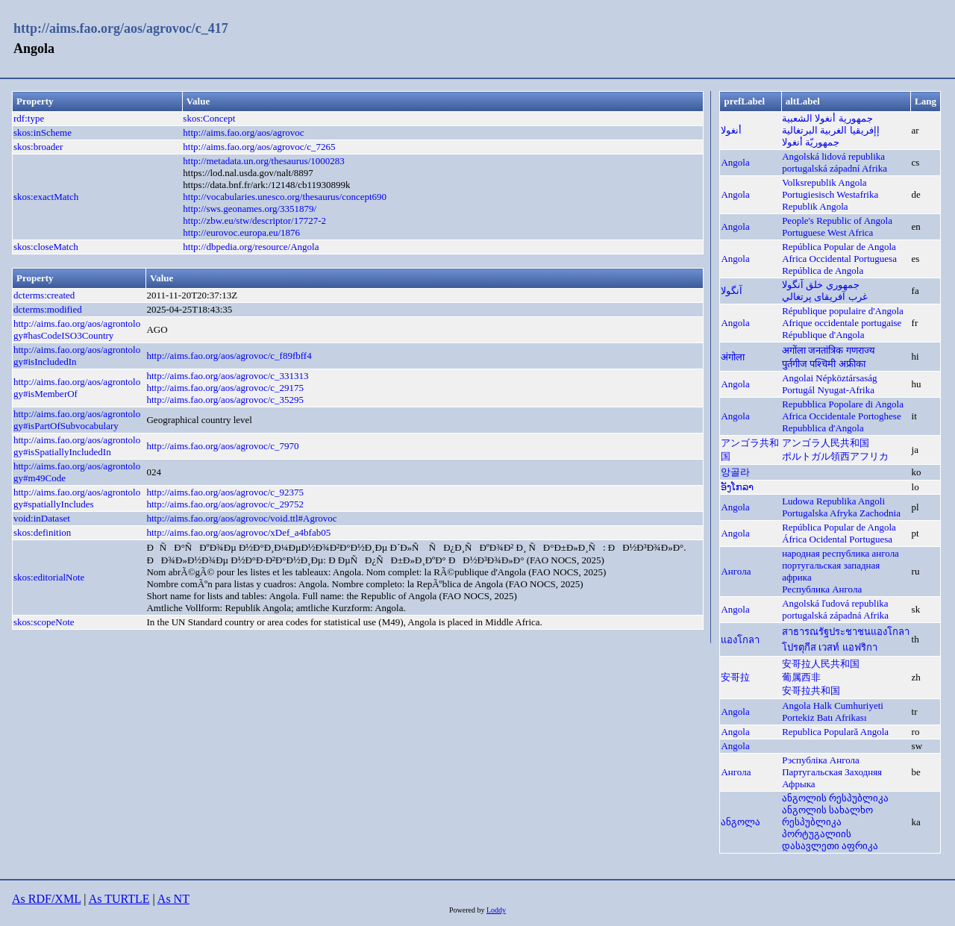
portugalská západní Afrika (834, 168)
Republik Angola (815, 206)
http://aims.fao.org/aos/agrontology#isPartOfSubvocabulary (76, 419)
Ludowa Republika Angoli (833, 501)
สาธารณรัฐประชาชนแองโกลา (845, 631)
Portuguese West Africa (827, 232)
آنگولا (731, 290)
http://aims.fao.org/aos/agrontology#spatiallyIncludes (76, 498)
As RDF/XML (46, 898)
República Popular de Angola (839, 246)
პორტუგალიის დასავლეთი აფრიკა (830, 839)
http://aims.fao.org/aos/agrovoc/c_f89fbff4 (228, 355)
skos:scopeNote (44, 622)
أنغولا (731, 130)
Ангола (736, 571)
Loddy (496, 910)
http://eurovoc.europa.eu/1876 (241, 232)
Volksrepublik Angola (824, 182)
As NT (173, 898)
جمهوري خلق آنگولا (821, 284)
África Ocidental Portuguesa (837, 539)
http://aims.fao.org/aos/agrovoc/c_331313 (227, 375)
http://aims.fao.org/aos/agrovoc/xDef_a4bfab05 (238, 532)
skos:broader (38, 146)
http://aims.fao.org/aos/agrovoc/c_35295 (225, 399)
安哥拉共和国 (811, 690)
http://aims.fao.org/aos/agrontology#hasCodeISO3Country (76, 329)
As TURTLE (119, 898)
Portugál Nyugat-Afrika (828, 389)
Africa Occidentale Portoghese (841, 416)
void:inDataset (41, 518)
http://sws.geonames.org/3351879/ (249, 208)
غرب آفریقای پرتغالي (825, 296)
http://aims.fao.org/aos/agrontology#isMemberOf (76, 387)
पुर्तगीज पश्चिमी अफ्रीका (823, 363)
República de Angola (822, 270)
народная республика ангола (840, 553)
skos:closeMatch (45, 246)
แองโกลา (740, 639)
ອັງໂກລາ (737, 486)
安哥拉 (735, 677)
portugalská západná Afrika (835, 615)
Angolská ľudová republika (835, 603)
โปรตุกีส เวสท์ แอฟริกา (829, 647)
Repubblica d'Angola (823, 428)
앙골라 (735, 472)
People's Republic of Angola (837, 220)
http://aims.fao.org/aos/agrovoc (243, 132)
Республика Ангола (822, 589)
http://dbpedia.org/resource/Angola (251, 246)
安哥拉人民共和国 (821, 663)
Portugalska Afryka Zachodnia (841, 513)
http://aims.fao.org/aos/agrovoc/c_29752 (225, 504)
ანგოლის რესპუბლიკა (835, 798)
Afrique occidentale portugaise (841, 322)
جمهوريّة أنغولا (810, 142)
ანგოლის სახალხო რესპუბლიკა (827, 816)
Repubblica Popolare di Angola (843, 404)
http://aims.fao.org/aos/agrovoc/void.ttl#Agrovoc (241, 518)
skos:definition (42, 532)
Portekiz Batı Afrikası (824, 717)
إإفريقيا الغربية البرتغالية (831, 130)
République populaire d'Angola (843, 310)
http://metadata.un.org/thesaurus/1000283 (263, 160)
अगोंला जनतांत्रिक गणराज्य (828, 350)
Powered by (467, 910)
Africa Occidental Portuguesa (839, 258)
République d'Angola (823, 334)
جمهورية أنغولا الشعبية (827, 118)
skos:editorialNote (48, 577)
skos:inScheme (42, 132)
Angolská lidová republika (833, 156)
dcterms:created (44, 295)
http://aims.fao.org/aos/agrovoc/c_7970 (222, 445)
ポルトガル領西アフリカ (835, 456)
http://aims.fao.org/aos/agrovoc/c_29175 (225, 387)
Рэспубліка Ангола (821, 760)
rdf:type (28, 118)
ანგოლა (740, 822)
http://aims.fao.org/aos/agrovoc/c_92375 (225, 492)
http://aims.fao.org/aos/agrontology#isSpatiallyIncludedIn (76, 445)
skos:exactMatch (45, 196)
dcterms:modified (47, 309)
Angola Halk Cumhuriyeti (832, 705)
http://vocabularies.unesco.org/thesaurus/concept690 (284, 196)
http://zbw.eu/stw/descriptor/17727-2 (254, 220)
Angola (735, 162)
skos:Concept (209, 118)
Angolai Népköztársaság (829, 378)
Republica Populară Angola (835, 731)
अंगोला (733, 357)
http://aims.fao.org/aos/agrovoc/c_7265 (259, 146)
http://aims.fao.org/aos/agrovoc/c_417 (120, 28)
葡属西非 (801, 677)
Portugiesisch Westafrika (830, 194)
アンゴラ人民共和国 (825, 442)
